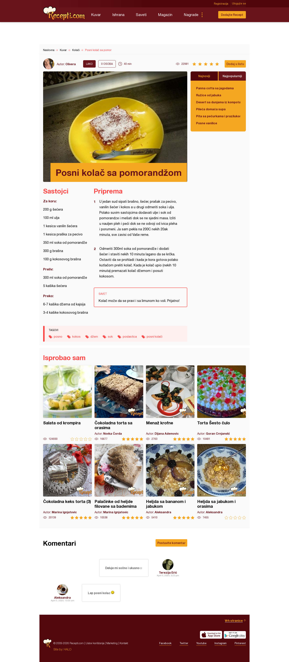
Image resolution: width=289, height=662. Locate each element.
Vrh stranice (234, 620)
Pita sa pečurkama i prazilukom (218, 116)
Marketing (112, 643)
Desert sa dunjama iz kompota (218, 102)
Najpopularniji (232, 76)
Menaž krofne (170, 403)
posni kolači (154, 336)
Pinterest (240, 643)
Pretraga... (209, 14)
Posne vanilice (206, 123)
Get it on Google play (235, 635)
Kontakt (124, 643)
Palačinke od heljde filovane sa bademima (119, 481)
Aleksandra (62, 597)
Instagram (221, 643)
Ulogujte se (239, 3)
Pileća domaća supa (211, 109)
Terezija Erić (168, 572)
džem (94, 336)
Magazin (165, 15)
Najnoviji (204, 76)
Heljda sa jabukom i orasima (221, 481)
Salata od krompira (67, 403)
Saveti (141, 15)
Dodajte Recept (232, 14)
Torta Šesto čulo (221, 403)
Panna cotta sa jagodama (215, 88)
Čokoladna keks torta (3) (67, 481)
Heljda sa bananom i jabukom (170, 481)
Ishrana (118, 15)
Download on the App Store (211, 635)
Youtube (201, 643)
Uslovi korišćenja (95, 643)
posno (58, 336)
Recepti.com (64, 13)
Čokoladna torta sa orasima (119, 403)
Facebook (165, 643)
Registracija (221, 3)
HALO (67, 649)
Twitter (184, 643)
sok (110, 336)
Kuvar (96, 15)
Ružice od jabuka (208, 95)
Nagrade (191, 15)
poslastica (130, 336)
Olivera (70, 64)
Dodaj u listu (235, 64)
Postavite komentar (171, 543)
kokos (76, 336)
